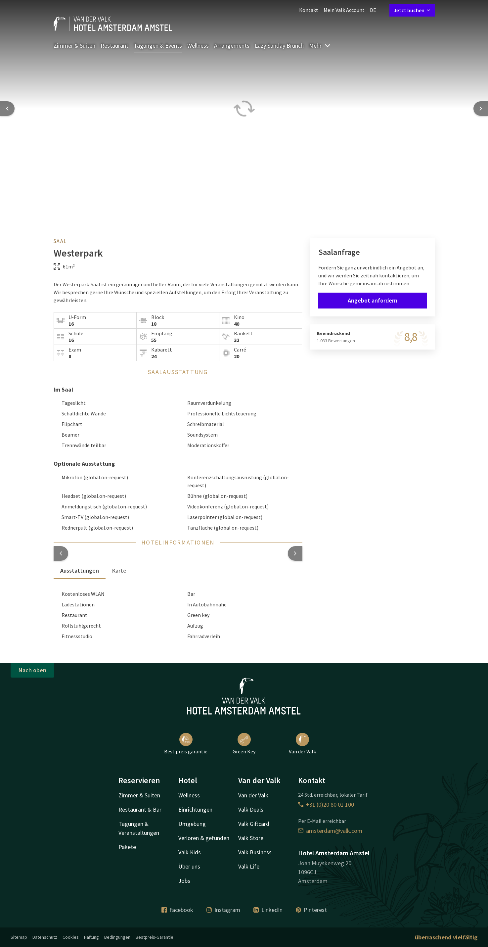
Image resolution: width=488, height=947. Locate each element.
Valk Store (250, 838)
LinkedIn (268, 910)
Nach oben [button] (32, 670)
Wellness (198, 45)
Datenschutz (44, 937)
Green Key (244, 744)
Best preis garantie (185, 744)
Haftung (91, 937)
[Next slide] (480, 108)
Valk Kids (189, 852)
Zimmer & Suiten (74, 45)
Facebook (177, 910)
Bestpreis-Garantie (154, 937)
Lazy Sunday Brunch (279, 45)
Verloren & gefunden (203, 838)
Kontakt (308, 10)
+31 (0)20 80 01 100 (326, 804)
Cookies (71, 937)
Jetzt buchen (412, 10)
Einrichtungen (195, 809)
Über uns (189, 866)
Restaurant (114, 45)
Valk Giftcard (253, 824)
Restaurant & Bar (139, 809)
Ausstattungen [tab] (79, 570)
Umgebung (192, 824)
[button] (61, 553)
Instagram (223, 910)
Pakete (127, 847)
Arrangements (231, 45)
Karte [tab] (119, 570)
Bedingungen (117, 937)
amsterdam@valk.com (330, 830)
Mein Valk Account (344, 10)
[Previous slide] (7, 108)
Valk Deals (250, 809)
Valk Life (248, 866)
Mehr (320, 45)
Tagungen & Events (158, 45)
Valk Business (255, 852)
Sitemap (19, 937)
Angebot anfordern (372, 300)
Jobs (184, 880)
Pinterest (311, 910)
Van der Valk (302, 744)
